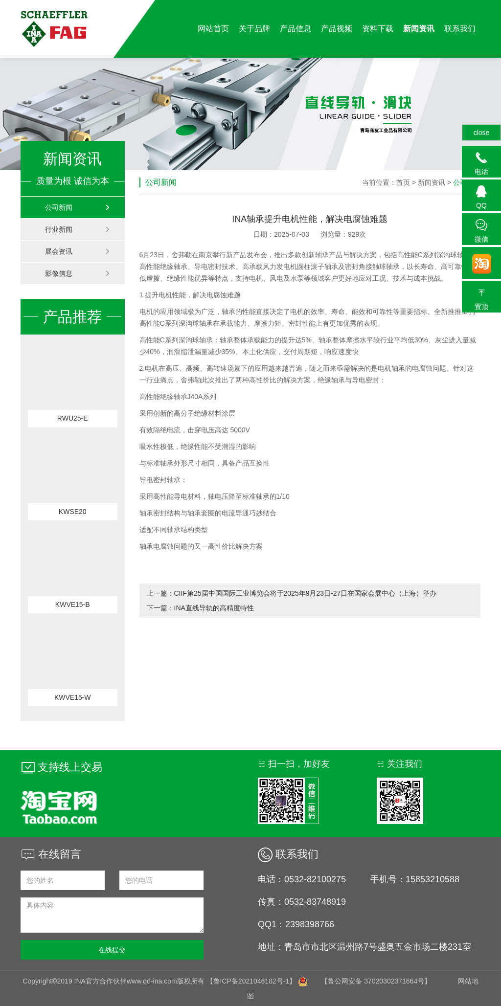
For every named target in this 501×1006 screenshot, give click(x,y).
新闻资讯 (418, 28)
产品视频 (336, 28)
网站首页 (213, 28)
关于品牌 (254, 28)
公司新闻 (77, 207)
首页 (403, 182)
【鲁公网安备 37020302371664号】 (376, 981)
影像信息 (77, 273)
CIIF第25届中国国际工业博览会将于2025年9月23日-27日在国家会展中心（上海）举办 (305, 593)
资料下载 (377, 28)
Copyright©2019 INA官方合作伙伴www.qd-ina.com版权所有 (114, 981)
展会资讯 (77, 251)
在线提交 (112, 950)
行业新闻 (77, 229)
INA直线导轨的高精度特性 (214, 608)
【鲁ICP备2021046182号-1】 (251, 981)
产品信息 (295, 28)
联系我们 (460, 28)
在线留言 (51, 854)
